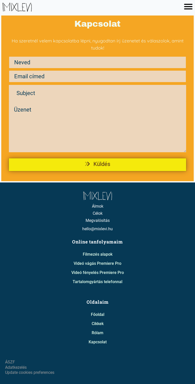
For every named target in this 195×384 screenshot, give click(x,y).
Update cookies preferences (29, 372)
